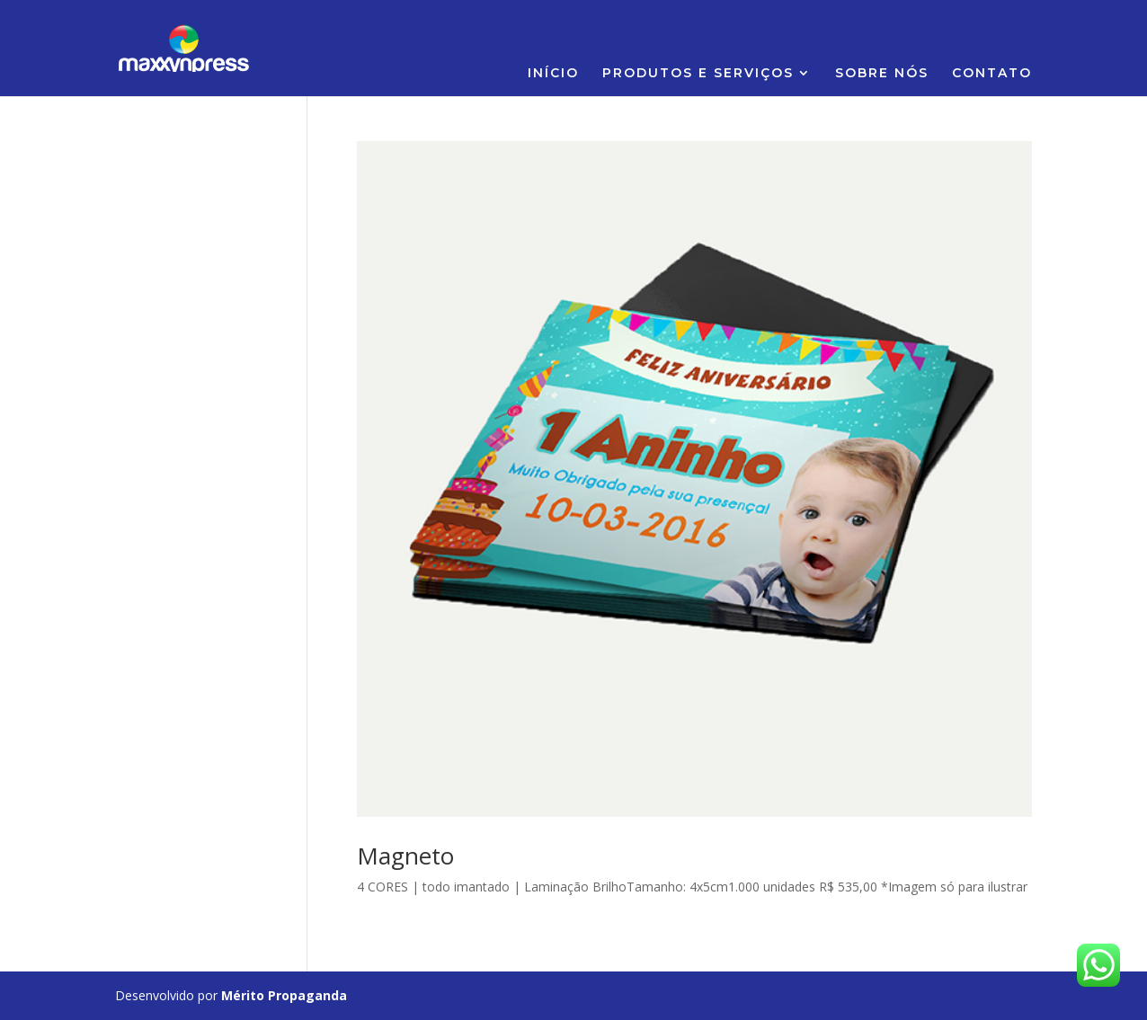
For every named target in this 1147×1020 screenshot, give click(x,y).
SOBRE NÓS (882, 74)
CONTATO (992, 74)
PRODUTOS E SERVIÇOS (698, 74)
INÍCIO (553, 74)
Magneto (405, 855)
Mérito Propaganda (284, 995)
